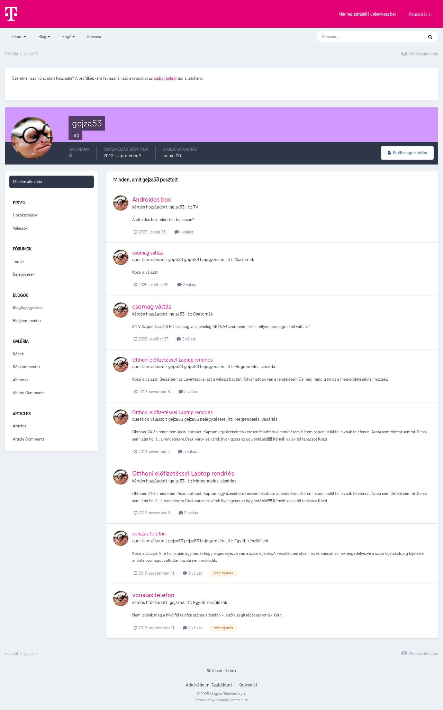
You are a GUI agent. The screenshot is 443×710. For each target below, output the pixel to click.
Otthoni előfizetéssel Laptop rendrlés (172, 360)
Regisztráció (420, 14)
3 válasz (188, 391)
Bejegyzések (24, 274)
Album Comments (28, 392)
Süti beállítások (221, 671)
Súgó (68, 36)
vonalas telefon (149, 534)
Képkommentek (26, 366)
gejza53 (177, 207)
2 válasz (187, 284)
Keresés (94, 36)
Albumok (20, 379)
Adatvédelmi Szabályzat (209, 685)
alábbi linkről (165, 78)
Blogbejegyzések (28, 307)
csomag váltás (147, 253)
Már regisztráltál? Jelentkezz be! (367, 14)
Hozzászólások (25, 215)
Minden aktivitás (27, 181)
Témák (19, 261)
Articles (19, 425)
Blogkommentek (27, 320)
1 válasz (183, 231)
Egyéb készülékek (251, 541)
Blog (44, 36)
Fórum (18, 36)
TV (195, 207)
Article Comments (28, 439)
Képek (18, 353)
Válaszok (20, 228)
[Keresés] (363, 36)
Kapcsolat (247, 685)
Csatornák (244, 260)
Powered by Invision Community (221, 700)
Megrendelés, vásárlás (256, 367)
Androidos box (151, 199)
